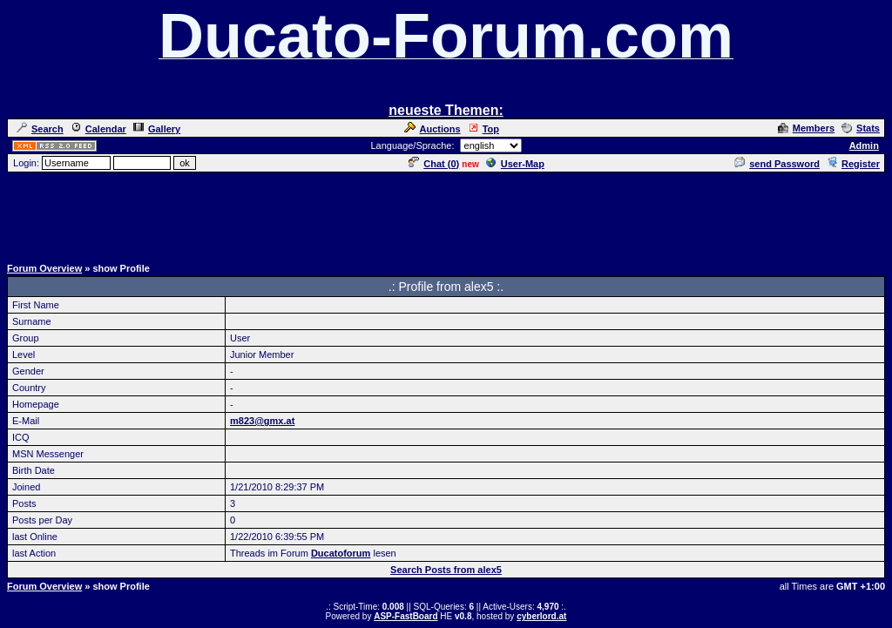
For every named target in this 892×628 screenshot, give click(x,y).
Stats (860, 128)
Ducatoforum (340, 553)
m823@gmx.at (262, 420)
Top (483, 129)
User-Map (515, 164)
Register (853, 164)
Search (40, 129)
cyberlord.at (541, 616)
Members (806, 128)
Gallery (156, 129)
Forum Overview (44, 268)
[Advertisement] (446, 213)
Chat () (434, 164)
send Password (777, 164)
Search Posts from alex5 (446, 569)
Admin (864, 145)
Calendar (98, 129)
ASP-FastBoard (405, 616)
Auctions (432, 129)
